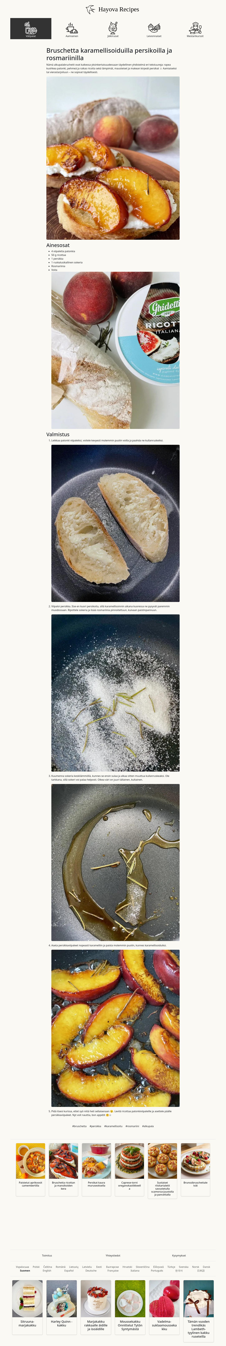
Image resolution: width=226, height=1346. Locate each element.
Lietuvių (73, 1267)
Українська (22, 1267)
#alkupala (148, 1126)
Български (112, 1267)
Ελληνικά (158, 1267)
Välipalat (31, 30)
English (47, 1270)
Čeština (47, 1267)
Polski (36, 1267)
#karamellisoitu (113, 1126)
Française (113, 1270)
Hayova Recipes (111, 10)
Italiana (135, 1270)
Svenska (183, 1267)
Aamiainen (72, 30)
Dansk (206, 1267)
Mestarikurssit (195, 30)
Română (60, 1267)
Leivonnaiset (154, 30)
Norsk (195, 1267)
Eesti (99, 1267)
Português (157, 1270)
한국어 (179, 1270)
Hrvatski (127, 1267)
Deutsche (91, 1270)
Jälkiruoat (113, 30)
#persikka (95, 1126)
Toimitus (47, 1255)
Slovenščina (143, 1267)
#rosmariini (132, 1126)
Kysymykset (179, 1255)
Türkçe (171, 1267)
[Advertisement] (112, 1224)
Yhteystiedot (113, 1255)
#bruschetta (79, 1126)
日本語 (201, 1270)
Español (69, 1270)
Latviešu (87, 1267)
